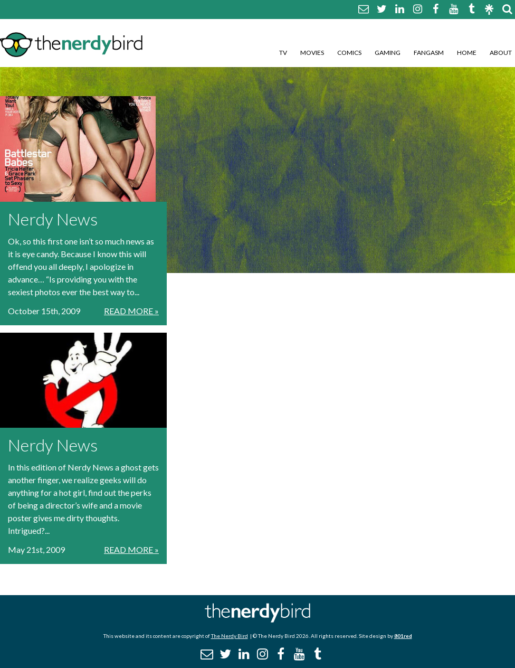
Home (466, 53)
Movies (312, 53)
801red (403, 636)
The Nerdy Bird (229, 636)
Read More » (131, 311)
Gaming (387, 53)
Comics (349, 53)
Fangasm (429, 53)
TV (283, 53)
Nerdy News (53, 219)
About (501, 53)
